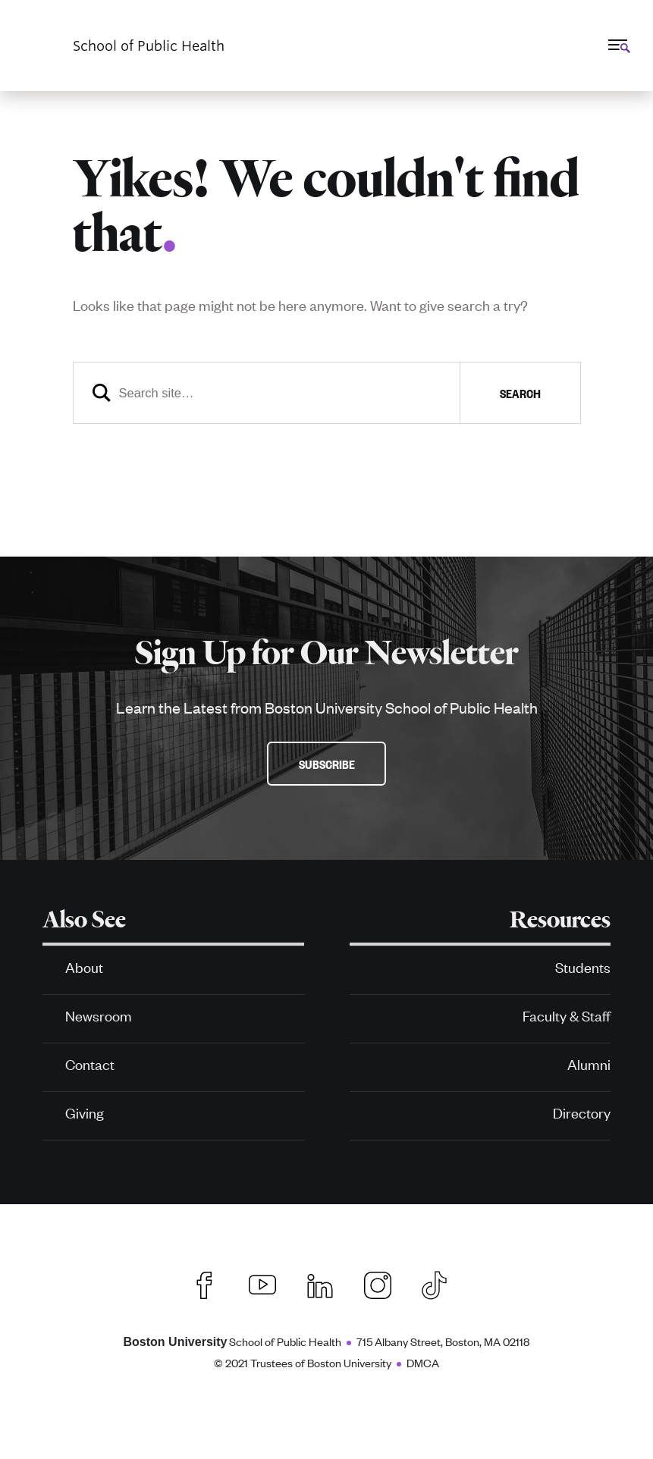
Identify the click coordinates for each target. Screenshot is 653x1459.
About (84, 966)
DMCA (423, 1362)
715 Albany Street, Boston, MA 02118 (442, 1341)
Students (583, 966)
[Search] (327, 393)
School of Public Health (233, 1341)
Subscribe (327, 763)
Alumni (589, 1063)
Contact (90, 1063)
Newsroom (98, 1015)
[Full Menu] (617, 44)
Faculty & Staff (567, 1015)
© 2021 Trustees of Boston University (302, 1362)
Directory (582, 1112)
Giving (84, 1112)
